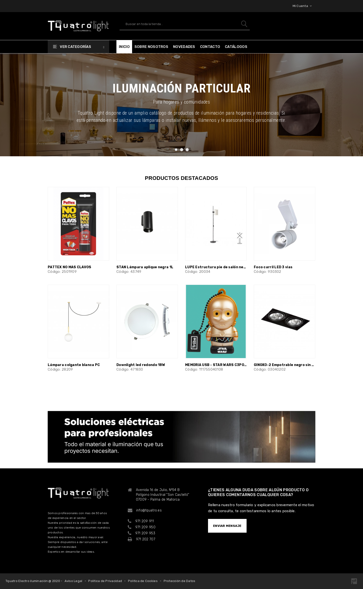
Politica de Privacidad (105, 581)
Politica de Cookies (143, 581)
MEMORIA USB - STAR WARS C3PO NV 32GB (216, 365)
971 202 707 (145, 539)
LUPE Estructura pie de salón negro (216, 267)
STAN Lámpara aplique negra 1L (144, 267)
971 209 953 (145, 533)
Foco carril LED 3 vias (273, 267)
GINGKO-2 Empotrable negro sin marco (284, 365)
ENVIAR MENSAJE (227, 526)
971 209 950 (145, 527)
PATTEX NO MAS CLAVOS (69, 267)
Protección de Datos (179, 581)
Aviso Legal (73, 581)
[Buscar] (184, 24)
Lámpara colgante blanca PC (74, 365)
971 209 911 (144, 521)
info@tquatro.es (149, 510)
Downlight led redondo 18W (140, 365)
